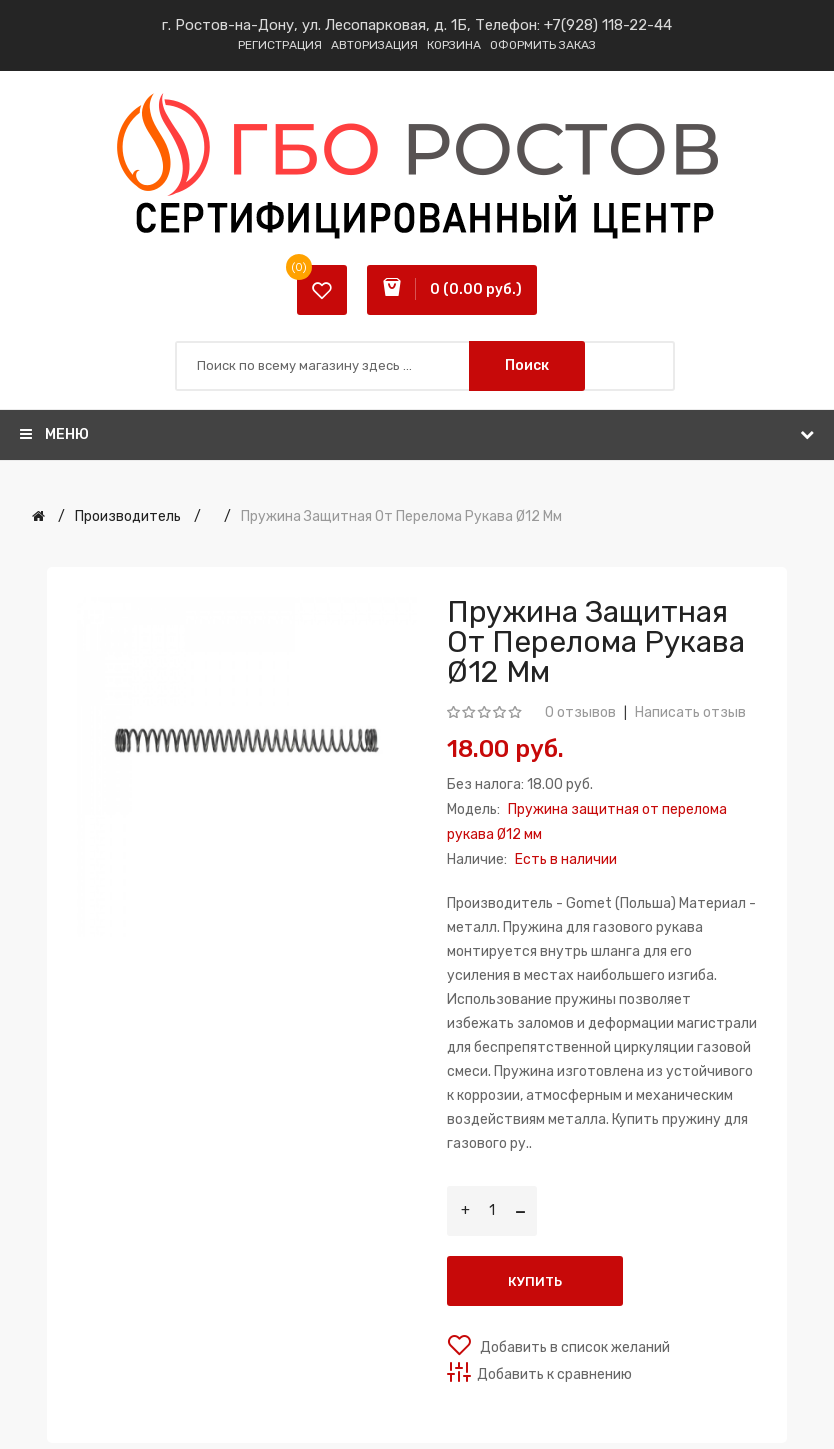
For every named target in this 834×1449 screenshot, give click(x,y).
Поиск (527, 365)
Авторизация (374, 45)
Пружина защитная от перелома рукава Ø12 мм (401, 516)
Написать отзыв (690, 712)
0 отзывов (580, 712)
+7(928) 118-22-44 (608, 25)
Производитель (128, 516)
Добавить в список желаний (573, 1347)
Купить (535, 1281)
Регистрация (280, 45)
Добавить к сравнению (554, 1374)
